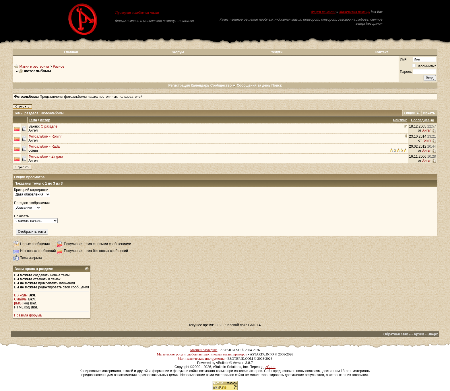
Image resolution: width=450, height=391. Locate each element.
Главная (71, 52)
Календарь (200, 85)
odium (33, 150)
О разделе (49, 126)
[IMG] (18, 303)
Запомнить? (424, 66)
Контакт (381, 52)
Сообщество (223, 85)
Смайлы (20, 299)
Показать (21, 216)
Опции (410, 113)
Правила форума (28, 315)
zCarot (270, 367)
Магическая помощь (354, 12)
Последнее (420, 120)
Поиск (276, 85)
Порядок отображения (32, 203)
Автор (45, 120)
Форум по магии (323, 12)
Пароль (406, 72)
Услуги (277, 52)
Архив (419, 334)
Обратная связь (397, 334)
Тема (33, 120)
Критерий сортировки (31, 190)
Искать (429, 113)
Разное (58, 66)
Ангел (33, 130)
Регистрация (179, 85)
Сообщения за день (253, 85)
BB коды (21, 295)
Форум (178, 52)
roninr (427, 140)
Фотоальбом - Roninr (44, 136)
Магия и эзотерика (34, 66)
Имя (403, 59)
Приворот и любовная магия (137, 13)
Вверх (432, 334)
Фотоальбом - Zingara (45, 157)
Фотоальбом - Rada (44, 146)
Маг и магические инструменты (201, 359)
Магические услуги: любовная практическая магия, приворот (202, 354)
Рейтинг (400, 120)
